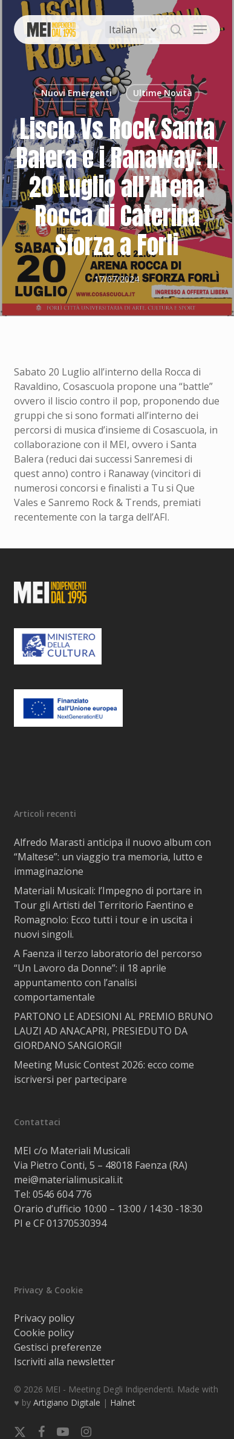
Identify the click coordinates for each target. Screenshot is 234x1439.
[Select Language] (132, 29)
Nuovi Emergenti (76, 93)
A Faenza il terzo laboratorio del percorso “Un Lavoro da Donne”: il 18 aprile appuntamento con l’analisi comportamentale (108, 975)
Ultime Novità (162, 93)
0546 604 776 (62, 1194)
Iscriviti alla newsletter (64, 1361)
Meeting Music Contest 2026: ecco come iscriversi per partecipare (104, 1072)
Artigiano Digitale (66, 1402)
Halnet (122, 1402)
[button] (200, 30)
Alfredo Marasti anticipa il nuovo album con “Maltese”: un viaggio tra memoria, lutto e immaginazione (112, 857)
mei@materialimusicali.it (68, 1179)
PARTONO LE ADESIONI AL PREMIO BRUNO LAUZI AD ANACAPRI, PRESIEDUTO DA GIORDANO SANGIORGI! (113, 1031)
